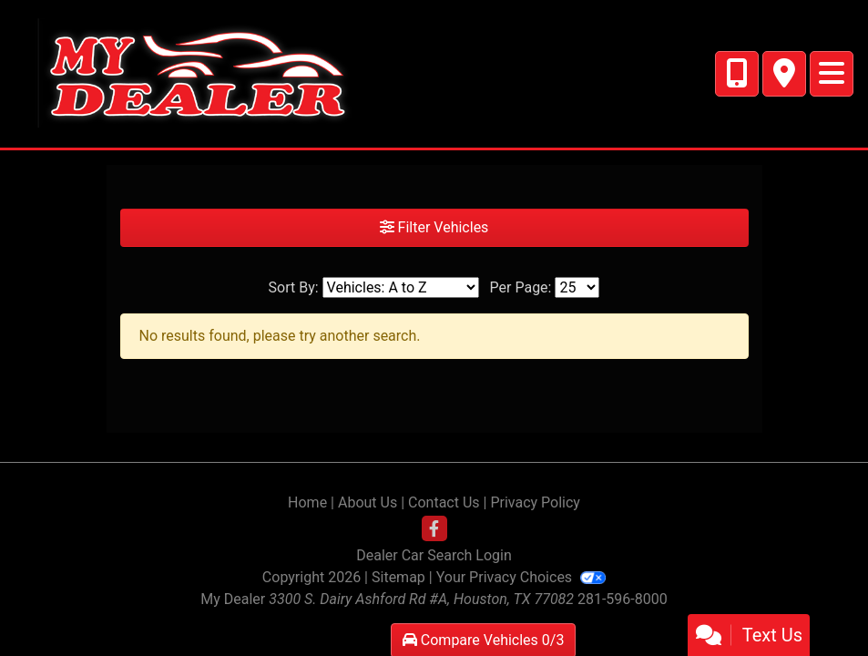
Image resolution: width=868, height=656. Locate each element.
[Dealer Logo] (185, 72)
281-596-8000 (622, 599)
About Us (367, 502)
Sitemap (398, 577)
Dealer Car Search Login (434, 555)
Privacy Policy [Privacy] (535, 502)
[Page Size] (577, 287)
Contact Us (444, 502)
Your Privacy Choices (521, 577)
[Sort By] (400, 287)
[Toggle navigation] (831, 74)
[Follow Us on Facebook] (434, 529)
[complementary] (813, 601)
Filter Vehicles (434, 227)
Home (307, 502)
